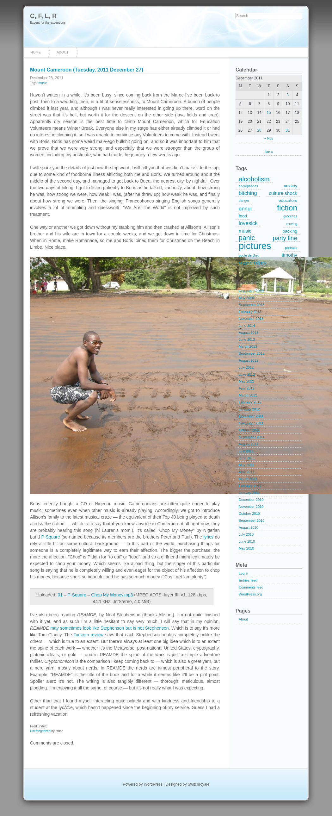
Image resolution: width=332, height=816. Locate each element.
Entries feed (248, 580)
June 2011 (247, 458)
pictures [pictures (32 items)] (255, 245)
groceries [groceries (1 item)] (290, 216)
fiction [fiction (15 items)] (287, 207)
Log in (243, 573)
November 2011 (251, 423)
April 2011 (247, 472)
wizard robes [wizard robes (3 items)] (252, 262)
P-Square (50, 536)
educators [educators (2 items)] (288, 200)
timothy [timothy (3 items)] (289, 255)
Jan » (269, 152)
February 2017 (250, 312)
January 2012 (249, 409)
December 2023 (251, 291)
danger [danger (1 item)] (244, 200)
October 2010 (249, 513)
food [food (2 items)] (243, 216)
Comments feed (251, 587)
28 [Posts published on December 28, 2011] (259, 130)
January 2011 (249, 493)
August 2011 (248, 444)
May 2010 (246, 548)
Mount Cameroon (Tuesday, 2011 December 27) (86, 69)
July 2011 (246, 451)
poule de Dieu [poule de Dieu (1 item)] (249, 255)
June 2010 (247, 541)
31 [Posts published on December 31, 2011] (288, 130)
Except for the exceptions (47, 22)
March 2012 (248, 395)
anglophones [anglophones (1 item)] (248, 186)
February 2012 (250, 402)
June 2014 (247, 325)
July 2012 (246, 367)
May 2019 (246, 298)
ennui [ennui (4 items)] (245, 209)
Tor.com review (88, 634)
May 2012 (246, 381)
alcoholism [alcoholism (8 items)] (254, 179)
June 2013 (247, 339)
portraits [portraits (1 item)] (291, 248)
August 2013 (248, 332)
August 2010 (248, 527)
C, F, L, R (43, 15)
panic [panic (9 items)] (247, 238)
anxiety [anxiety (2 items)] (290, 186)
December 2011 (251, 416)
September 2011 (251, 437)
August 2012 (248, 360)
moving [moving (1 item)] (291, 224)
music (43, 83)
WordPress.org (250, 594)
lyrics (208, 536)
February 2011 (250, 486)
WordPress (153, 784)
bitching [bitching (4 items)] (248, 193)
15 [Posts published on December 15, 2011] (269, 112)
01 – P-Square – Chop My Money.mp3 (95, 594)
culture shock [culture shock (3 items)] (283, 193)
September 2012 (251, 353)
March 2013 (248, 346)
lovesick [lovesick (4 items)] (248, 223)
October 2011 (249, 430)
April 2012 (247, 388)
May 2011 (246, 465)
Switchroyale (198, 784)
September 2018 (251, 305)
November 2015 (251, 319)
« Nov (269, 138)
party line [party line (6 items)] (285, 238)
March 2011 (248, 479)
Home (35, 52)
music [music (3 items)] (245, 231)
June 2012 (247, 374)
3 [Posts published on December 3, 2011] (287, 95)
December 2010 (251, 499)
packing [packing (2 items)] (290, 231)
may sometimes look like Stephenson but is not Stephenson (109, 628)
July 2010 (246, 534)
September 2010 (251, 520)
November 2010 (251, 506)
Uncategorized (40, 731)
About (63, 52)
